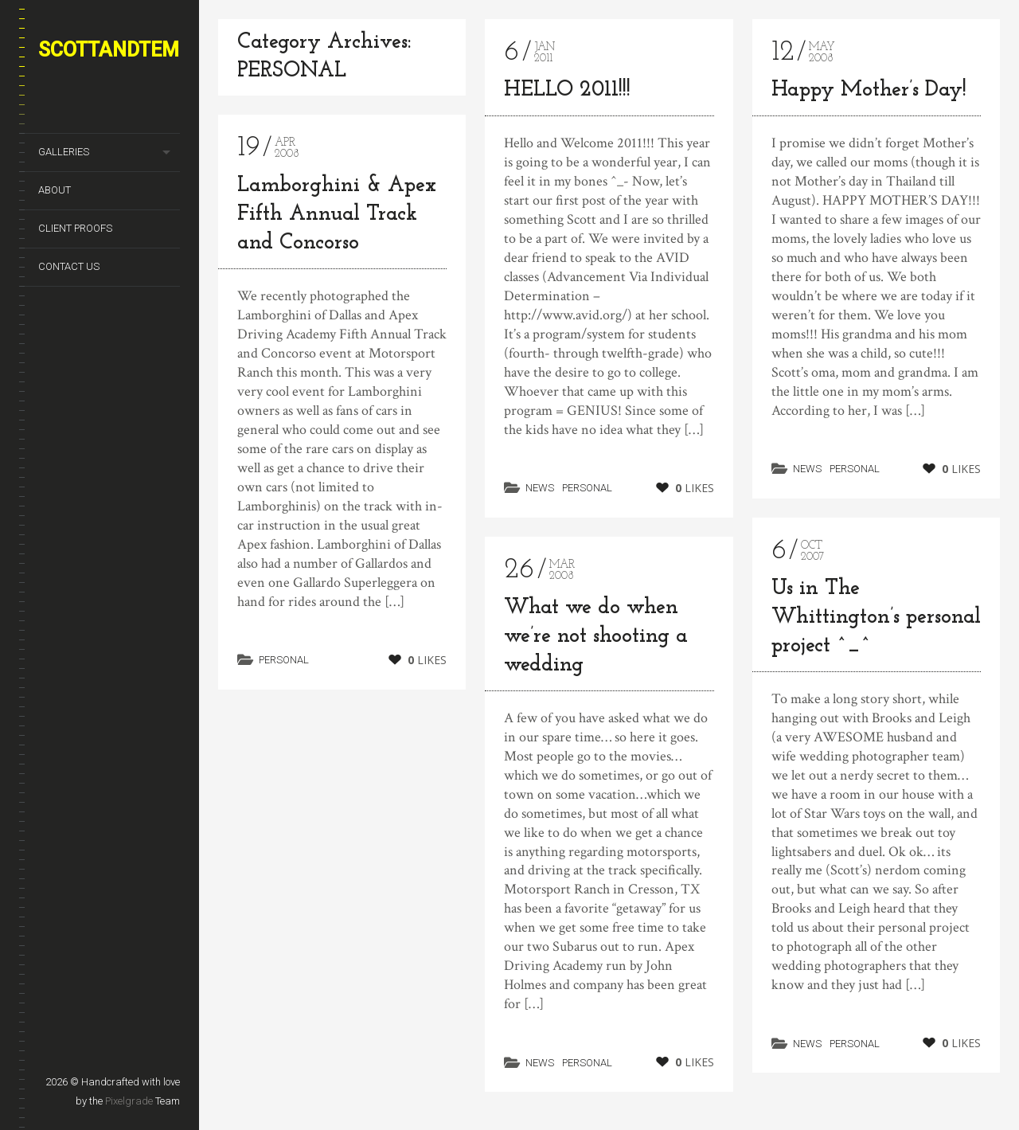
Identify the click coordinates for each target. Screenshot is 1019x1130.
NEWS (539, 488)
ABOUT (54, 190)
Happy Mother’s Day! (868, 90)
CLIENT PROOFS (75, 228)
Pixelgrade (129, 1101)
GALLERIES (63, 152)
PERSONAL (284, 660)
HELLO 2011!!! (567, 90)
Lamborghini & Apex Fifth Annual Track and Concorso (336, 214)
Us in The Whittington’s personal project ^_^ (876, 617)
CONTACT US (69, 266)
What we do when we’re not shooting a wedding (596, 636)
